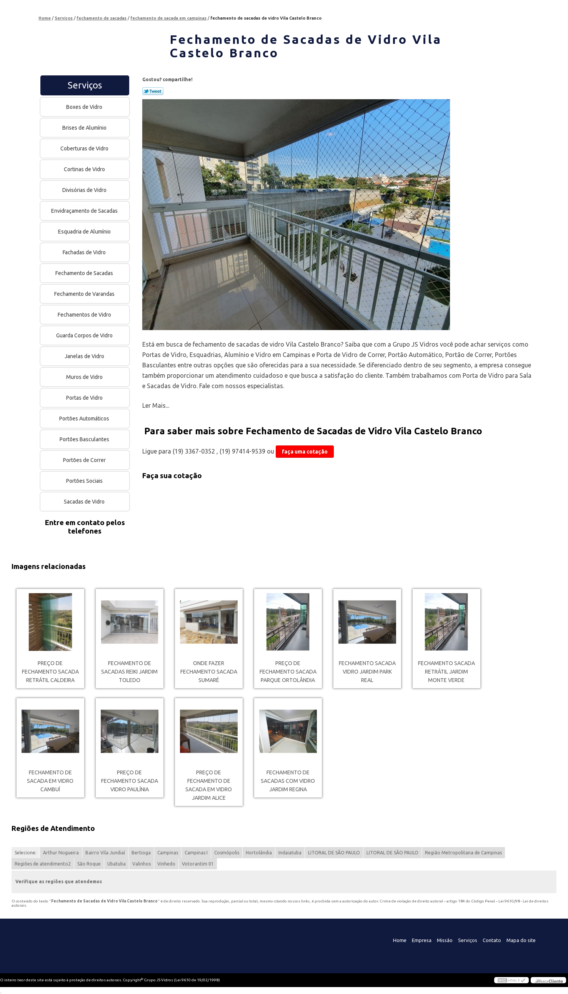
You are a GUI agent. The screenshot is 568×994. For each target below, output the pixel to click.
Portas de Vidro (85, 398)
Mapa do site (521, 940)
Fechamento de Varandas (85, 294)
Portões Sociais (85, 481)
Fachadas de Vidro (85, 252)
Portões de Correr (85, 460)
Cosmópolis (226, 852)
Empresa (421, 940)
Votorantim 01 (198, 863)
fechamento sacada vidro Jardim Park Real (367, 671)
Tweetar (152, 91)
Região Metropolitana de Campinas (463, 852)
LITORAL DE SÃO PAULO (334, 852)
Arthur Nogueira (61, 852)
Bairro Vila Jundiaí (105, 852)
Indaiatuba (289, 852)
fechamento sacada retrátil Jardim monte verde (446, 671)
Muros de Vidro (85, 377)
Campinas (167, 852)
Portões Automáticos (84, 418)
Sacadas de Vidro (85, 502)
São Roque (89, 863)
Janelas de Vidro (85, 356)
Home (399, 940)
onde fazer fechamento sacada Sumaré (208, 671)
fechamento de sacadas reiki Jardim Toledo (129, 671)
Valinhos (141, 863)
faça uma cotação (305, 452)
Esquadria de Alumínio (85, 231)
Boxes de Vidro (84, 107)
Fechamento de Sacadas (84, 273)
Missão (445, 940)
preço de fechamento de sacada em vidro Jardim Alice (208, 785)
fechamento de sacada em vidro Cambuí (50, 780)
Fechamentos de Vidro (85, 315)
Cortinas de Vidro (85, 169)
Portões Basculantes (85, 439)
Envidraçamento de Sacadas (85, 211)
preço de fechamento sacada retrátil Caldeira (50, 671)
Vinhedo (166, 863)
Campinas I (196, 852)
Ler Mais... (155, 405)
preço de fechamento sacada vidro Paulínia (129, 780)
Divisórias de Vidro (85, 190)
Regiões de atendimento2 (43, 863)
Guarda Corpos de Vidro (85, 335)
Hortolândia (259, 852)
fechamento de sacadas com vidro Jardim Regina (288, 780)
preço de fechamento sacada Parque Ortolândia (288, 671)
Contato (492, 940)
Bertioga (141, 852)
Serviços (85, 85)
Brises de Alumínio (85, 128)
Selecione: (26, 852)
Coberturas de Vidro (85, 148)
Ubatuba (116, 863)
